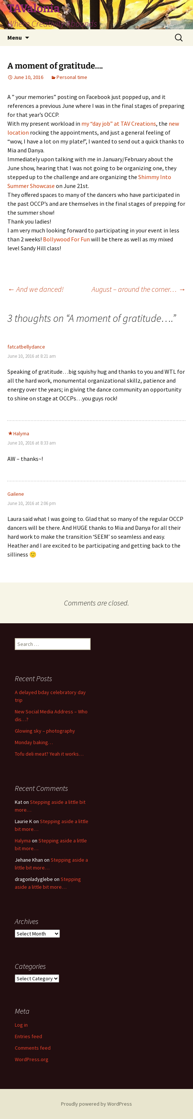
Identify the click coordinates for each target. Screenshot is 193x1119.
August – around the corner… (139, 289)
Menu (14, 37)
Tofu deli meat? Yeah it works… (49, 753)
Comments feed (33, 1047)
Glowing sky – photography (45, 730)
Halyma (21, 433)
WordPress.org (31, 1059)
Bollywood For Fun (67, 239)
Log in (21, 1024)
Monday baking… (34, 742)
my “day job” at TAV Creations (118, 123)
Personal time (72, 77)
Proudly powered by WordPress (96, 1103)
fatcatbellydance (26, 346)
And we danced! (36, 289)
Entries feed (28, 1036)
